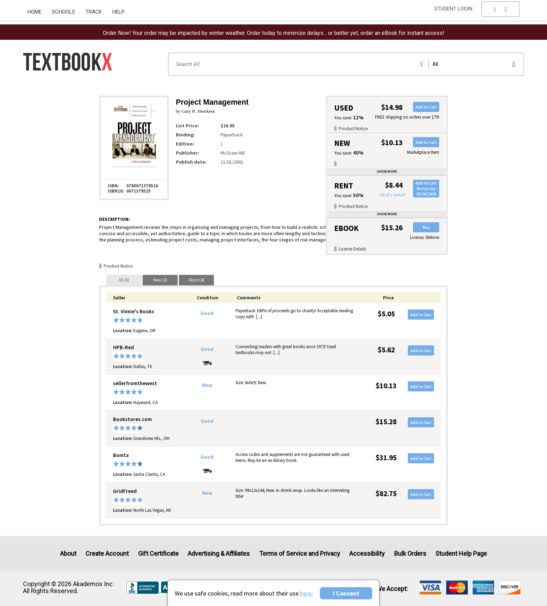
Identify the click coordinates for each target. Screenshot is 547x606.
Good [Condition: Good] (207, 313)
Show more (387, 171)
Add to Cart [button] (426, 107)
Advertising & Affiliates (219, 553)
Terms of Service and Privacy (299, 553)
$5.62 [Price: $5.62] (386, 349)
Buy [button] (426, 227)
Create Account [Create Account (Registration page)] (107, 553)
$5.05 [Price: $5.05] (386, 314)
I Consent (346, 593)
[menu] (500, 12)
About (68, 553)
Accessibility (367, 553)
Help (118, 12)
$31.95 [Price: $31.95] (386, 457)
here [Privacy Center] (306, 593)
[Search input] (346, 64)
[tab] (124, 280)
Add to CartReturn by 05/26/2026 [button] (426, 188)
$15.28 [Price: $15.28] (386, 421)
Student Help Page (461, 553)
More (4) (196, 280)
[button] (500, 12)
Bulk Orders (410, 553)
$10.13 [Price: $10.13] (386, 385)
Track (93, 12)
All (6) (124, 280)
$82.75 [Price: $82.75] (386, 493)
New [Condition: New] (207, 385)
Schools (63, 12)
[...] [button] (259, 317)
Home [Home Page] (35, 12)
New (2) (160, 280)
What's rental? (393, 195)
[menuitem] (37, 9)
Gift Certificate (158, 553)
